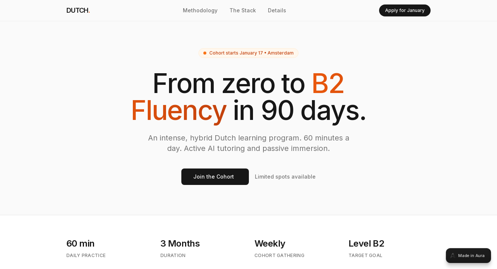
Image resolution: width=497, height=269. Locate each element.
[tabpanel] (248, 134)
